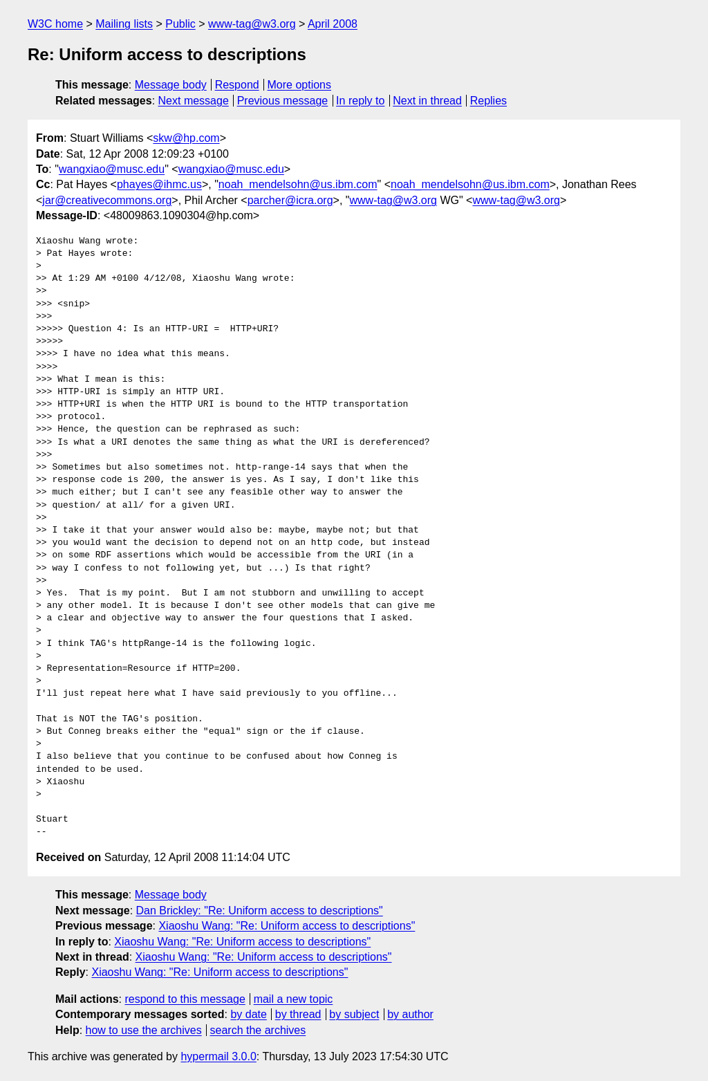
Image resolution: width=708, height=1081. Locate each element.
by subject (354, 1014)
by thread (298, 1014)
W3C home (55, 24)
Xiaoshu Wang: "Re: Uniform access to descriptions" (286, 926)
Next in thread (427, 101)
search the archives (258, 1030)
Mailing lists (124, 24)
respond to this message (184, 999)
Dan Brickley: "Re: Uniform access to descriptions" (259, 910)
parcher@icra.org (290, 200)
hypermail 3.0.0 (218, 1056)
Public (180, 24)
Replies (488, 101)
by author (410, 1014)
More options (300, 85)
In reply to (360, 101)
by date (248, 1014)
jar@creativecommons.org (106, 200)
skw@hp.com (186, 138)
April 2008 (332, 24)
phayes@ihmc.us (159, 184)
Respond (237, 85)
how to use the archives (144, 1030)
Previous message (282, 101)
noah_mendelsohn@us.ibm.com (298, 184)
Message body (171, 85)
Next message (193, 101)
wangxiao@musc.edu (112, 169)
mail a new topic (293, 999)
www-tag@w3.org (252, 24)
